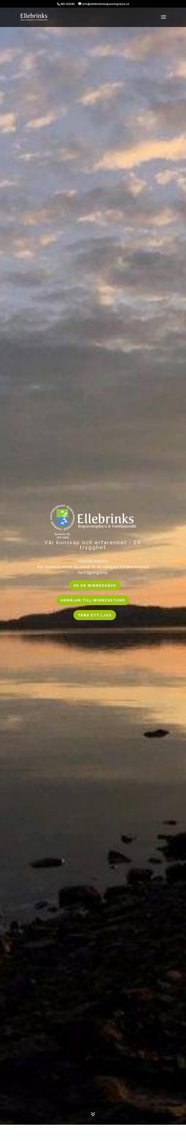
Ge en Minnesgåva (94, 585)
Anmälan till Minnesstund (93, 600)
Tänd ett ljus (95, 614)
